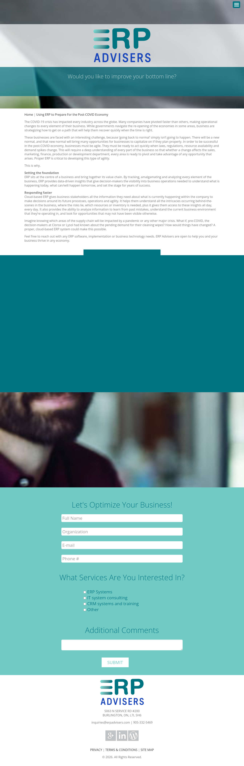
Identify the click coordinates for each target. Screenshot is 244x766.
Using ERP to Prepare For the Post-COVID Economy (72, 114)
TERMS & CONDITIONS (121, 750)
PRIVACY (96, 750)
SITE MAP (147, 750)
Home (28, 114)
